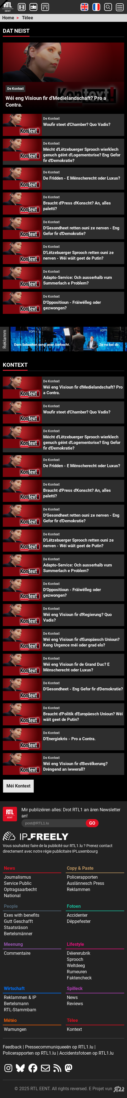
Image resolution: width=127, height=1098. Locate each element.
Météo (10, 1020)
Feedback (12, 1047)
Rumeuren (77, 971)
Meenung (13, 944)
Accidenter (77, 915)
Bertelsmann (16, 1003)
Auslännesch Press (85, 883)
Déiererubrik (78, 953)
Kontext (74, 1029)
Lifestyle (75, 944)
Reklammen (78, 889)
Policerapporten (82, 877)
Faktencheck (79, 978)
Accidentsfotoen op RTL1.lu (86, 1053)
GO (92, 823)
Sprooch (75, 959)
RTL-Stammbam (20, 1009)
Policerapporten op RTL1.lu (29, 1053)
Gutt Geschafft (18, 921)
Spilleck (75, 988)
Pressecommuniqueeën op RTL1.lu (59, 1047)
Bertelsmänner (18, 933)
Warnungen (15, 1029)
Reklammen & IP (20, 997)
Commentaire (17, 953)
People (11, 906)
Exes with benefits (21, 915)
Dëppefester (79, 921)
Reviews (75, 1003)
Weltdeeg (76, 965)
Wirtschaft (14, 988)
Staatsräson (16, 927)
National (12, 895)
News (9, 868)
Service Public (17, 883)
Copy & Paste (80, 868)
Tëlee (27, 17)
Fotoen (74, 906)
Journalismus (17, 877)
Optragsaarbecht (20, 889)
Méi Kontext (18, 786)
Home (8, 17)
